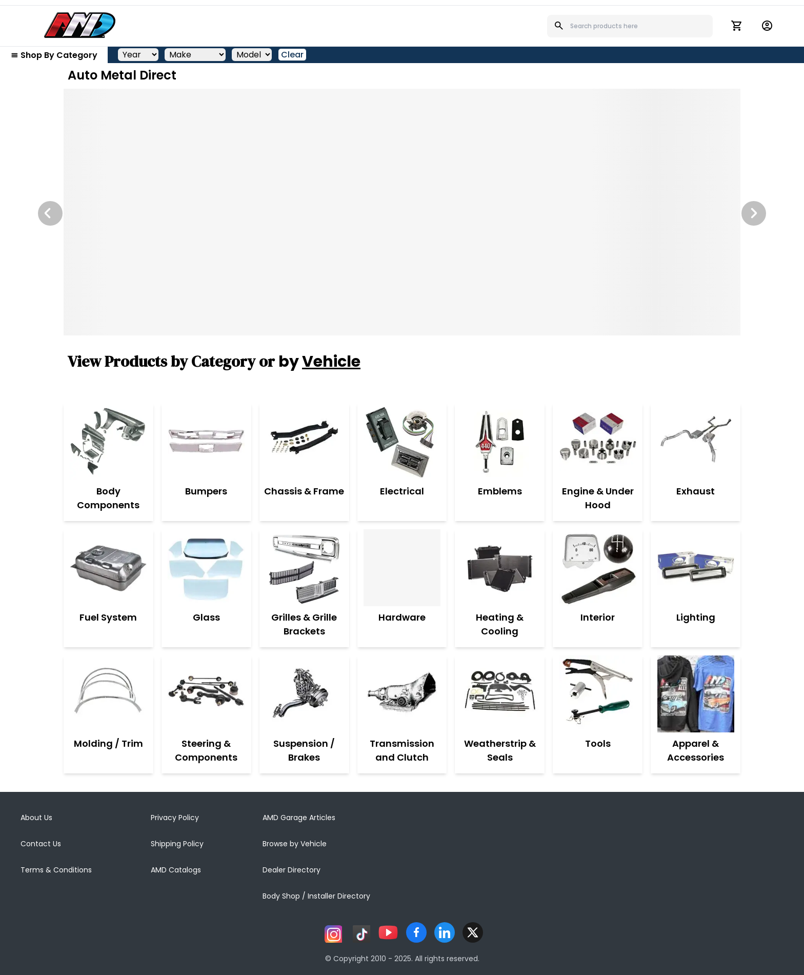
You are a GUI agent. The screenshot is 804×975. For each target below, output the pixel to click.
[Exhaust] (695, 441)
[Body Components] (108, 441)
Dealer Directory (291, 870)
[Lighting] (695, 567)
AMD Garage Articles (299, 817)
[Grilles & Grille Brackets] (304, 567)
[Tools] (597, 693)
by (319, 361)
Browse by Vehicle (295, 844)
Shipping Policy (177, 844)
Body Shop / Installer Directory (316, 896)
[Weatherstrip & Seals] (500, 693)
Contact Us (41, 844)
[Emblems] (499, 441)
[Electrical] (402, 441)
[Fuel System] (108, 567)
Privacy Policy (175, 817)
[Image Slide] (402, 212)
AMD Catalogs (176, 870)
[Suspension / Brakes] (304, 693)
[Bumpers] (206, 441)
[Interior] (597, 567)
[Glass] (206, 567)
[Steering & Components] (206, 693)
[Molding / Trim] (108, 693)
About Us (36, 817)
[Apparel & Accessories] (695, 693)
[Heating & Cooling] (500, 567)
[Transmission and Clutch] (402, 693)
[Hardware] (402, 567)
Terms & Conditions (56, 870)
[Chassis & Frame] (304, 441)
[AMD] (80, 25)
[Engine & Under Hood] (597, 441)
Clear (292, 55)
